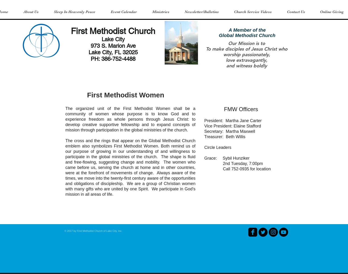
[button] (31, 12)
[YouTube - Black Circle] (283, 232)
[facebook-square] (252, 232)
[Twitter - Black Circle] (263, 232)
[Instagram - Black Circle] (273, 232)
